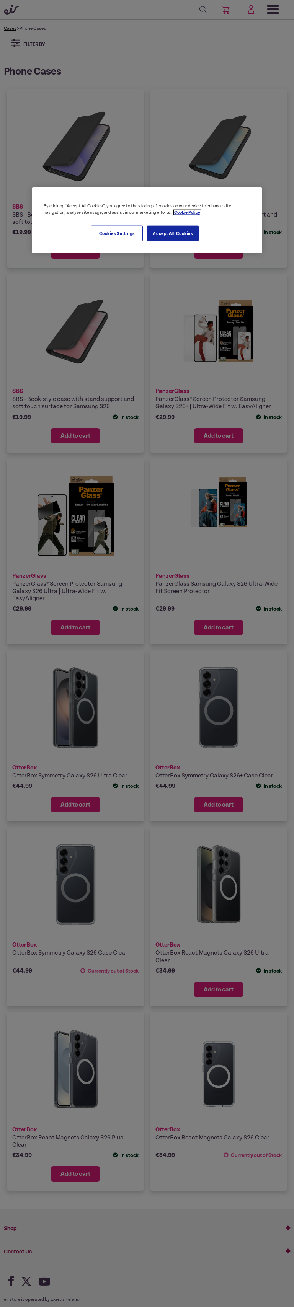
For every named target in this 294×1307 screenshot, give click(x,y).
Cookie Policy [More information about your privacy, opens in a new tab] (187, 212)
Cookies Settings (117, 233)
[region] (147, 220)
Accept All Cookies (173, 233)
